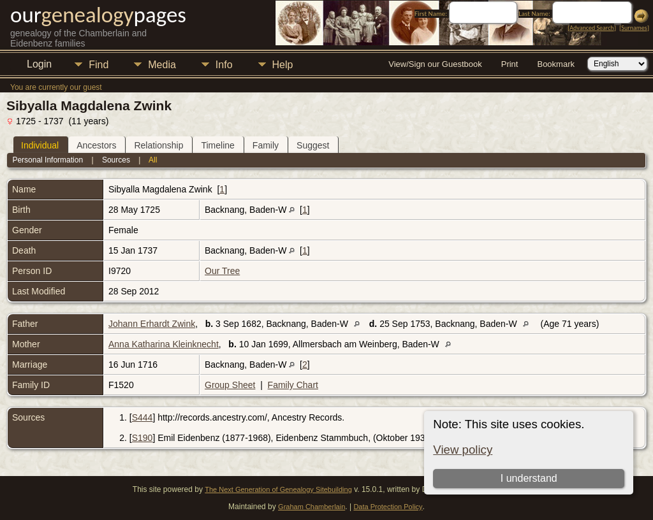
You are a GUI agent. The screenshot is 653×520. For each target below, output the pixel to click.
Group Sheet (230, 385)
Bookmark (556, 64)
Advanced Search (591, 28)
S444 (142, 417)
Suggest (313, 145)
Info (224, 64)
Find (98, 64)
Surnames (634, 28)
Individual (40, 145)
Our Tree (222, 271)
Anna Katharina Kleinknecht (163, 344)
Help (282, 64)
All (153, 159)
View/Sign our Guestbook (434, 64)
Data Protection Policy (387, 506)
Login (39, 64)
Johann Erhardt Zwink (151, 324)
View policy (462, 449)
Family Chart (293, 385)
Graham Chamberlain (311, 506)
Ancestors (96, 145)
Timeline (217, 145)
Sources (116, 159)
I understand (529, 478)
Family (266, 145)
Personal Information (47, 159)
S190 (142, 438)
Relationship (158, 145)
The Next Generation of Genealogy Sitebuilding (278, 489)
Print (509, 64)
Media (162, 64)
